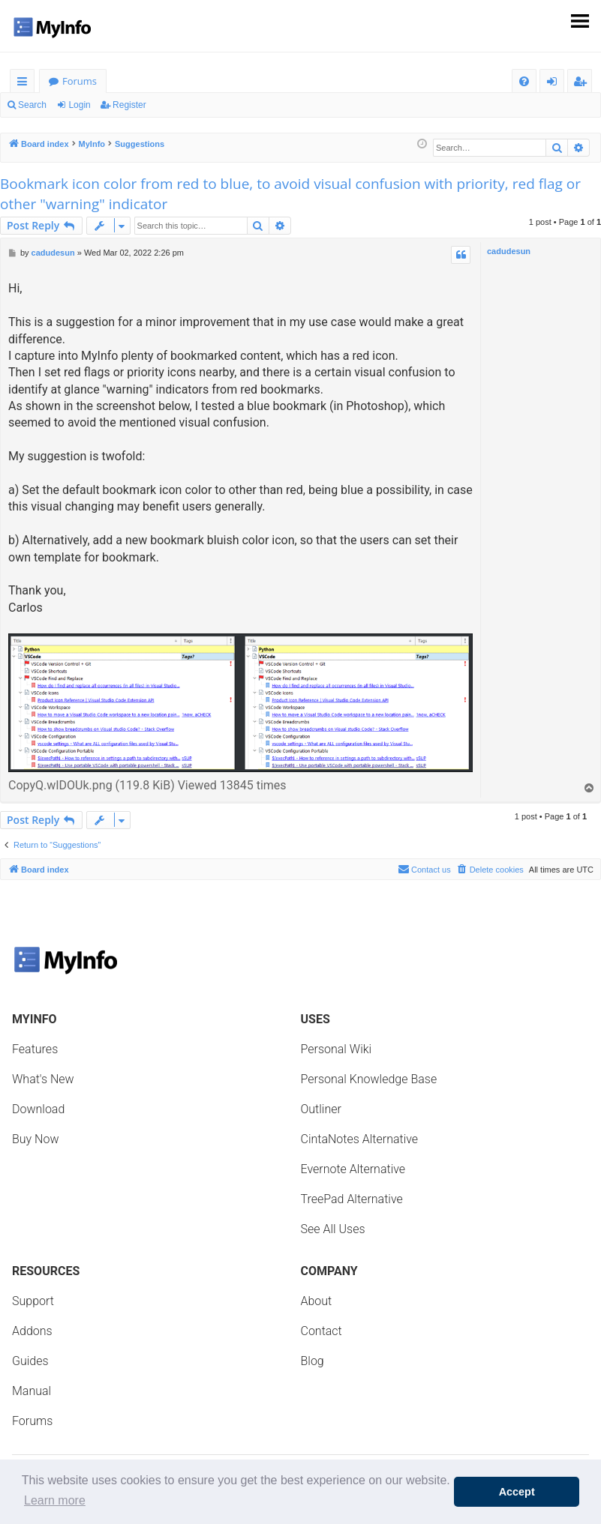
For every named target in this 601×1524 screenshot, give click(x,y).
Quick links (25, 83)
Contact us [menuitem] (424, 869)
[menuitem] (524, 81)
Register (129, 105)
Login (79, 105)
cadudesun (508, 251)
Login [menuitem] (554, 83)
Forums (79, 81)
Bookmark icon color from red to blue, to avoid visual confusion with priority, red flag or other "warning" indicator (290, 194)
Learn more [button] (55, 1500)
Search (32, 105)
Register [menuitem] (583, 83)
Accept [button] (517, 1492)
